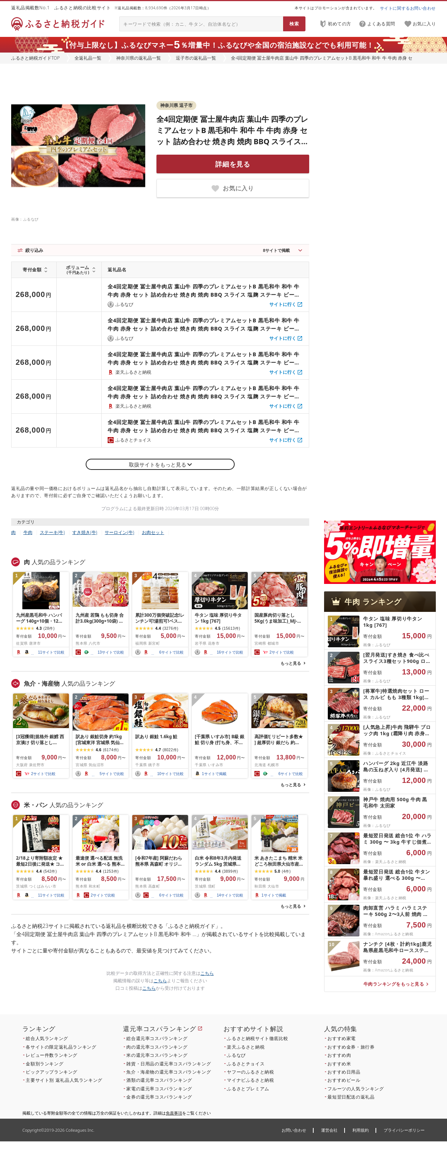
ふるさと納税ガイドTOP (35, 58)
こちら (207, 973)
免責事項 (174, 1113)
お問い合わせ (294, 1130)
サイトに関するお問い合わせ (408, 8)
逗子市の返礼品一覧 (196, 58)
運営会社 (329, 1130)
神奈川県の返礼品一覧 (138, 58)
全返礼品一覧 (87, 58)
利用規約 (360, 1130)
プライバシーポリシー (404, 1130)
